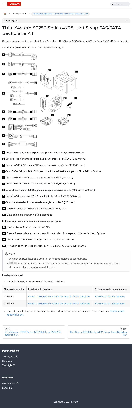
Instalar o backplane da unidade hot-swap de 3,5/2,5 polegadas (59, 296)
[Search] (120, 4)
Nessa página (10, 20)
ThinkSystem (9, 356)
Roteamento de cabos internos (110, 296)
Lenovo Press (10, 383)
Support (7, 388)
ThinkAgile (8, 365)
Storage (7, 361)
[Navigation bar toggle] (4, 4)
